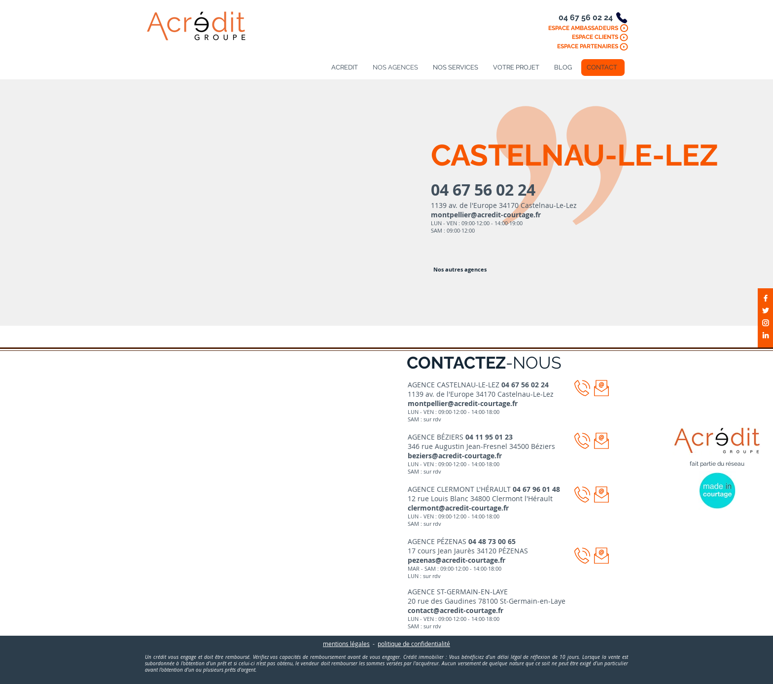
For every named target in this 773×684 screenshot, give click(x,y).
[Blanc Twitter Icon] (765, 310)
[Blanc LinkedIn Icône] (765, 335)
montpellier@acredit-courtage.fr (486, 214)
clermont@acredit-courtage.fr (458, 508)
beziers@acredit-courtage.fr (455, 455)
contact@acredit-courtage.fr (455, 610)
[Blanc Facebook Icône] (765, 298)
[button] (601, 388)
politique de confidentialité (414, 644)
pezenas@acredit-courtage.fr (456, 560)
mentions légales (346, 644)
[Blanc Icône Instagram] (765, 322)
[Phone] (621, 17)
